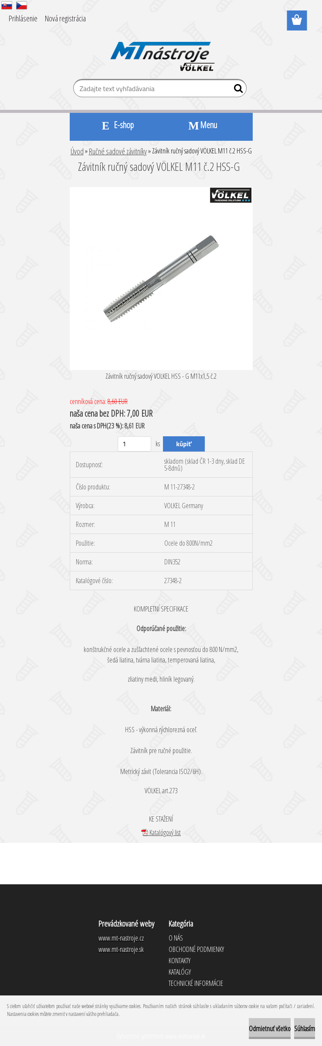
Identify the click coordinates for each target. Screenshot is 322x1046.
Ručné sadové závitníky (118, 151)
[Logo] (161, 50)
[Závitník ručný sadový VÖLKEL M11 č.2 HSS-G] (161, 190)
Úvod (77, 151)
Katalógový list (161, 832)
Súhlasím (304, 1028)
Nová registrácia (65, 18)
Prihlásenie (23, 18)
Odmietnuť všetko (270, 1028)
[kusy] (134, 444)
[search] (236, 90)
